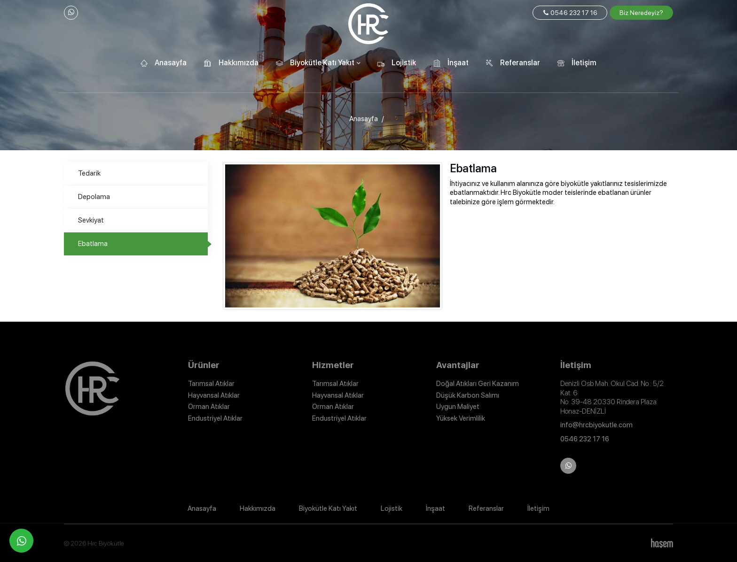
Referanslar (520, 62)
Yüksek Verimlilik (460, 418)
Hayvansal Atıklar (214, 395)
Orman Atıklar (209, 406)
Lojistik (404, 62)
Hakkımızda (239, 62)
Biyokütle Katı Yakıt (322, 62)
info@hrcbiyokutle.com (596, 425)
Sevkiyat (91, 220)
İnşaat (458, 62)
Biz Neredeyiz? (641, 12)
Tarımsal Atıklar (211, 383)
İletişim (584, 62)
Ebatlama (93, 243)
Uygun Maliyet (457, 406)
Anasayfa (171, 62)
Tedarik (89, 173)
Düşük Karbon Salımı (467, 395)
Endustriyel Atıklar (215, 418)
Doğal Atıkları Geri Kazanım (477, 383)
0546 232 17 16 (569, 12)
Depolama (94, 196)
